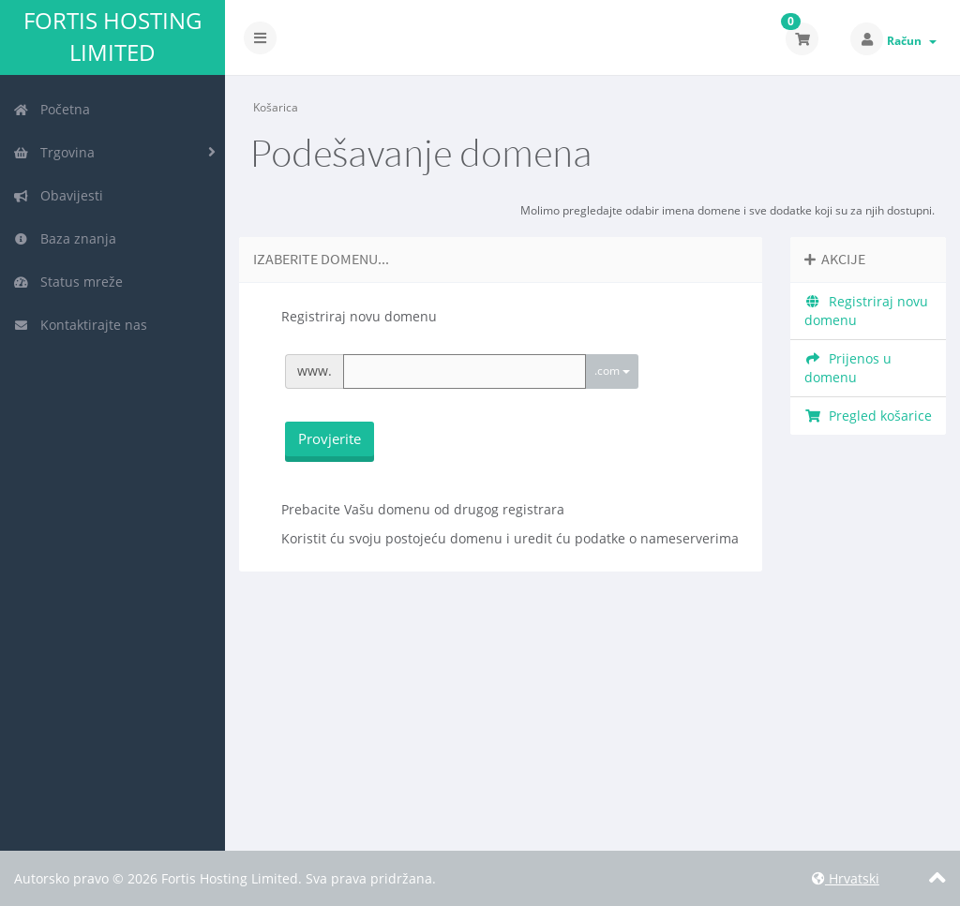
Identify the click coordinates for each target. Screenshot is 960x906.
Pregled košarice (868, 415)
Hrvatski (845, 878)
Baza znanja (64, 238)
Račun (912, 41)
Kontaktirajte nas (80, 325)
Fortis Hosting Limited (112, 36)
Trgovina (54, 152)
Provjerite (329, 438)
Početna (51, 109)
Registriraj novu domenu (866, 310)
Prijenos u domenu (848, 367)
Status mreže (68, 281)
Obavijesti (58, 195)
